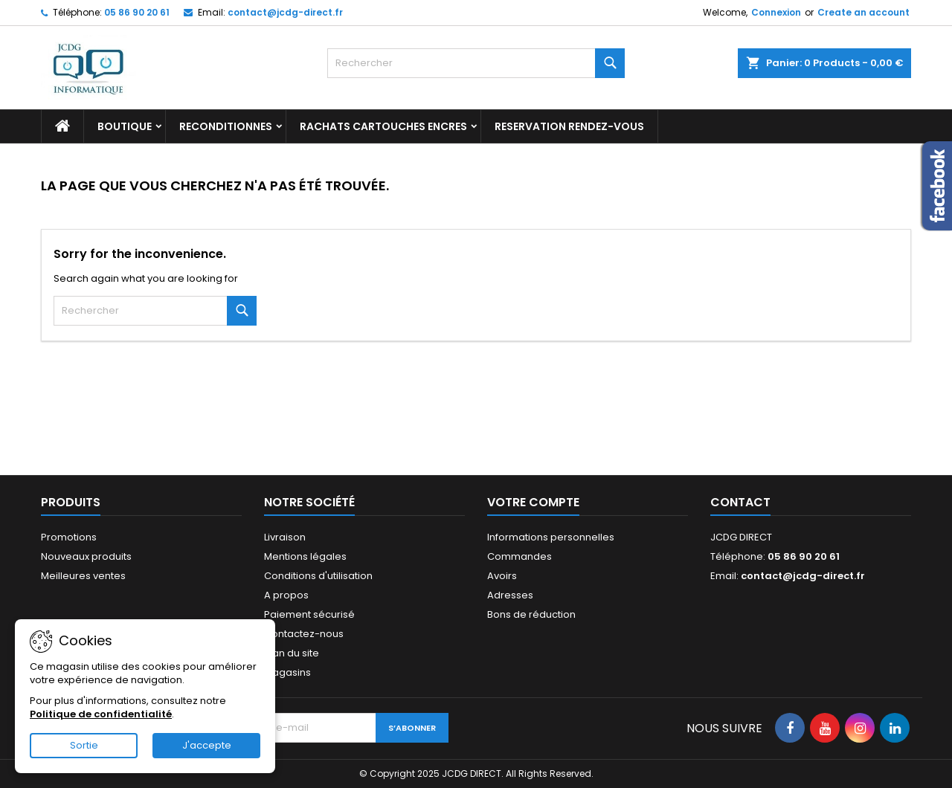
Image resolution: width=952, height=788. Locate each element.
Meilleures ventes (83, 576)
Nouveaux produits (86, 556)
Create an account (863, 12)
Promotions (69, 537)
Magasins (287, 672)
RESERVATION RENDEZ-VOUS (569, 126)
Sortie (84, 745)
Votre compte (533, 502)
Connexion (776, 12)
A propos (286, 595)
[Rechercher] (476, 63)
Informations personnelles (550, 537)
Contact (740, 502)
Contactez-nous (304, 634)
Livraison (285, 537)
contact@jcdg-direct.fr (285, 12)
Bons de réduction (531, 614)
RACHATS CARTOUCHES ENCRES (383, 126)
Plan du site (291, 653)
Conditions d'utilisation (318, 576)
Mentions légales (305, 556)
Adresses (510, 595)
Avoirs (502, 576)
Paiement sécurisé (309, 614)
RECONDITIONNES (225, 126)
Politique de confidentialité (101, 714)
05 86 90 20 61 (137, 12)
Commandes (519, 556)
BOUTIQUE (124, 126)
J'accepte (206, 745)
